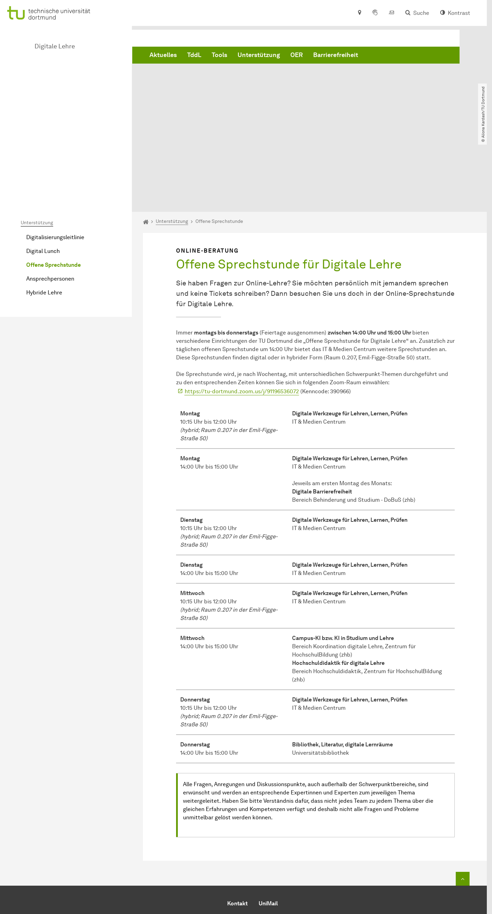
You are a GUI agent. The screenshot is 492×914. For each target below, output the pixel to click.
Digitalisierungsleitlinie (55, 159)
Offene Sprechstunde (53, 187)
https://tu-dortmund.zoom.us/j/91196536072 (242, 313)
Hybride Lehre (44, 214)
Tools (219, 56)
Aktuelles (163, 56)
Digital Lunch (43, 173)
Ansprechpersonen (50, 201)
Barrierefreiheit (335, 56)
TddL (194, 56)
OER (296, 56)
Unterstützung (259, 56)
